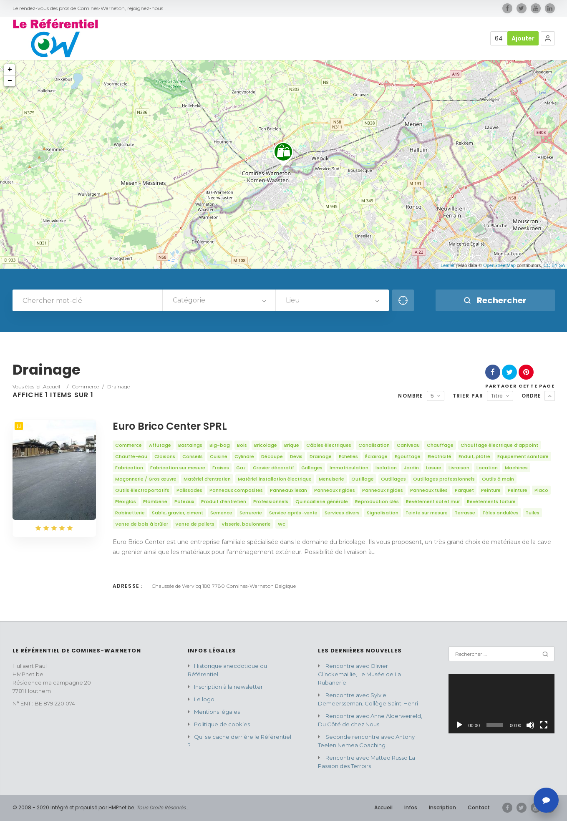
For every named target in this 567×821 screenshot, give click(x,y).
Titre (497, 395)
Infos (410, 807)
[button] (548, 38)
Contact (479, 807)
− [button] (10, 81)
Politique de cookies (222, 724)
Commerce (85, 386)
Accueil (51, 386)
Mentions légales (217, 711)
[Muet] (530, 725)
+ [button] (10, 70)
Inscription (442, 807)
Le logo (204, 699)
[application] (502, 703)
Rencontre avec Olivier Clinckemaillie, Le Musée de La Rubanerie (359, 674)
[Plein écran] (543, 725)
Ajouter (523, 38)
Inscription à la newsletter (228, 686)
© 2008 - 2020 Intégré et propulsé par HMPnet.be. (74, 807)
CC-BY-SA (554, 265)
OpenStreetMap (499, 265)
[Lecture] (459, 725)
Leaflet (447, 265)
